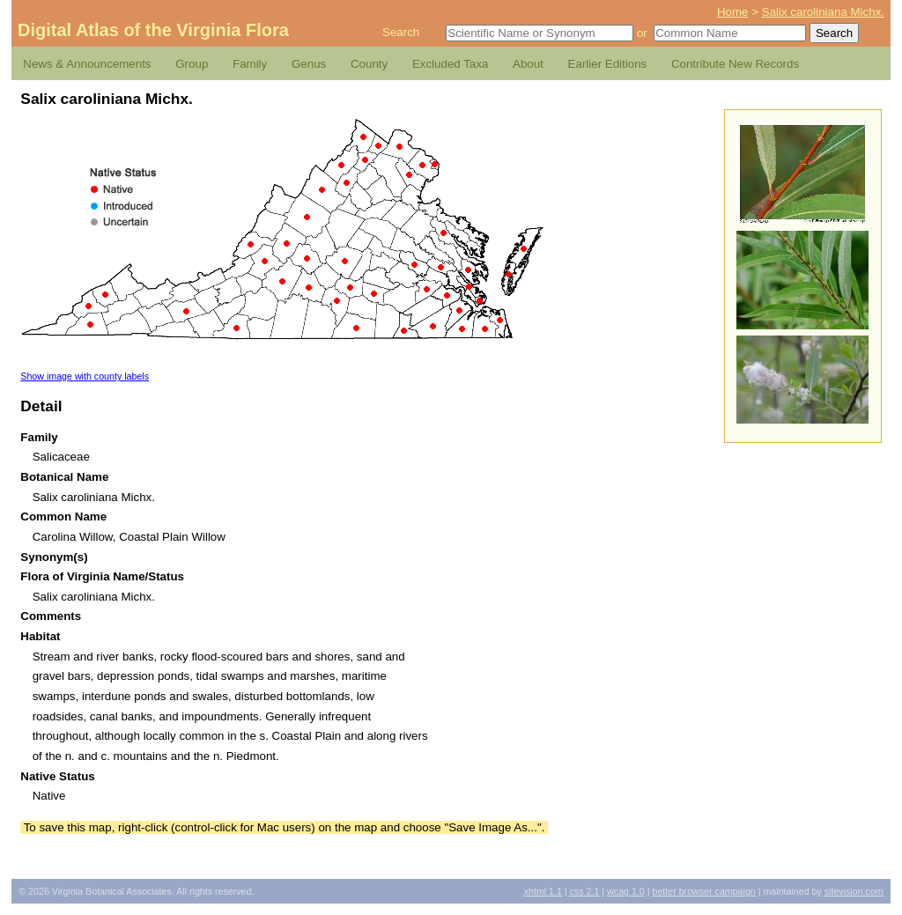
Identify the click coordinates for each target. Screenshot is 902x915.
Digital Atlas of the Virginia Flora (153, 30)
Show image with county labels (84, 376)
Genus (309, 63)
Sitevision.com (854, 891)
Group (191, 63)
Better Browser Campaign (703, 891)
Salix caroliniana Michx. (823, 11)
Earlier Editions (607, 63)
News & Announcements (87, 63)
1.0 (626, 891)
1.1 (543, 891)
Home (733, 11)
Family (250, 63)
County (369, 63)
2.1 (585, 891)
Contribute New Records (735, 63)
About (528, 63)
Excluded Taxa (450, 63)
